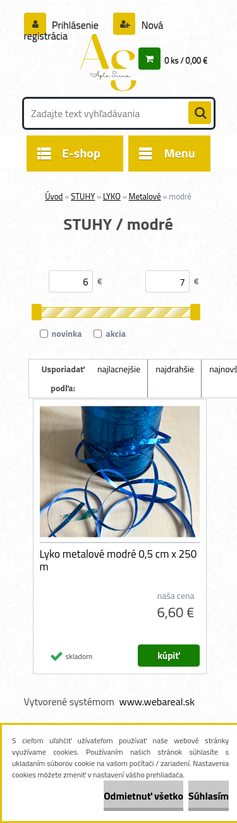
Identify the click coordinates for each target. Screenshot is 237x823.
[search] (199, 113)
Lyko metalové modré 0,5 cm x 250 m (118, 560)
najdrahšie (174, 368)
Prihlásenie (75, 24)
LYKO (112, 196)
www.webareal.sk (157, 701)
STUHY (83, 196)
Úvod (54, 196)
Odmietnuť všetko (143, 795)
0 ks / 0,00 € (185, 60)
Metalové (145, 196)
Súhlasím (208, 795)
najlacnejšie (118, 368)
